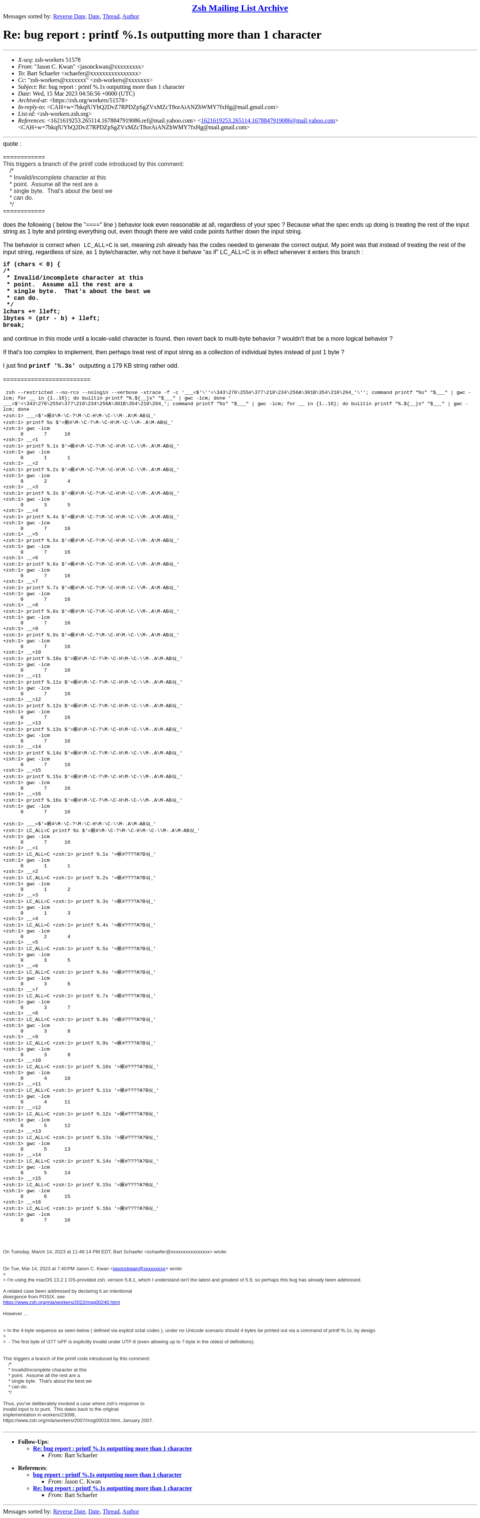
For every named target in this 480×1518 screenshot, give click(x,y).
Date (94, 16)
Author (130, 16)
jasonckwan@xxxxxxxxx (139, 1268)
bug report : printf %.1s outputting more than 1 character (107, 1475)
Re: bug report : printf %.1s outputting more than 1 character (112, 1448)
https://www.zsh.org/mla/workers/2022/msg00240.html (61, 1302)
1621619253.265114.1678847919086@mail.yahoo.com (268, 120)
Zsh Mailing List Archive (240, 8)
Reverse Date (69, 16)
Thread (110, 16)
